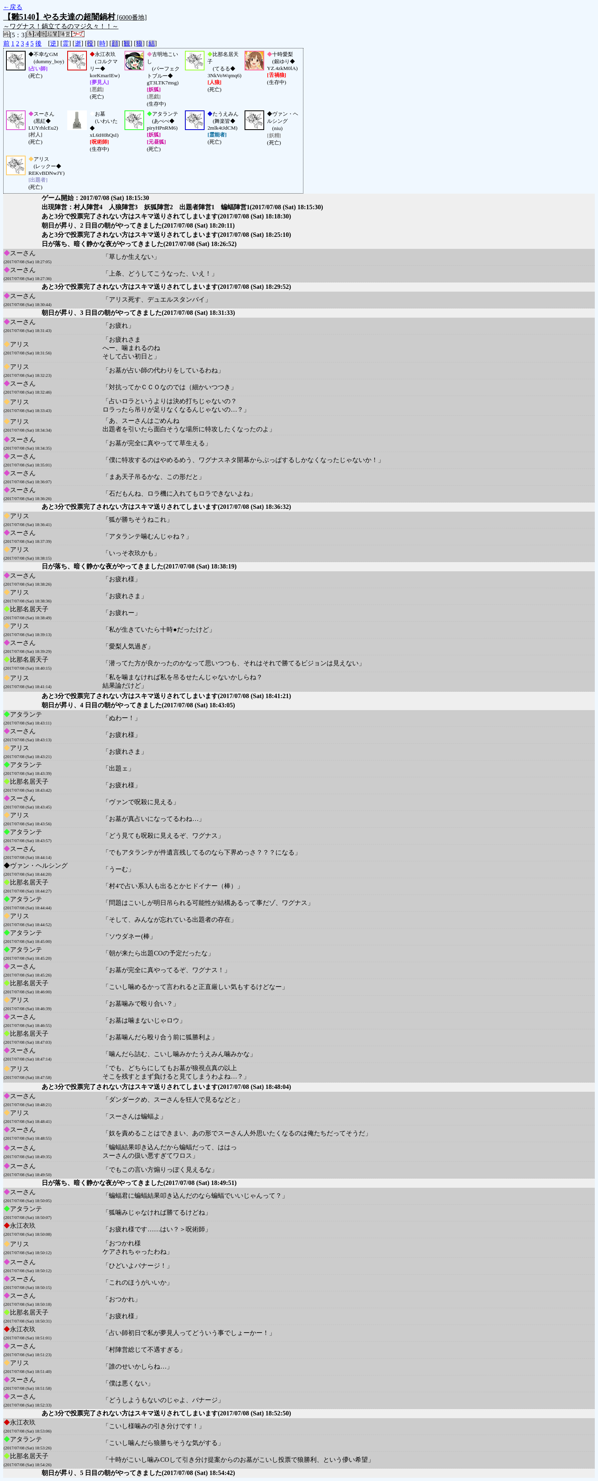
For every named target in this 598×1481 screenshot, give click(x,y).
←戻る (12, 7)
